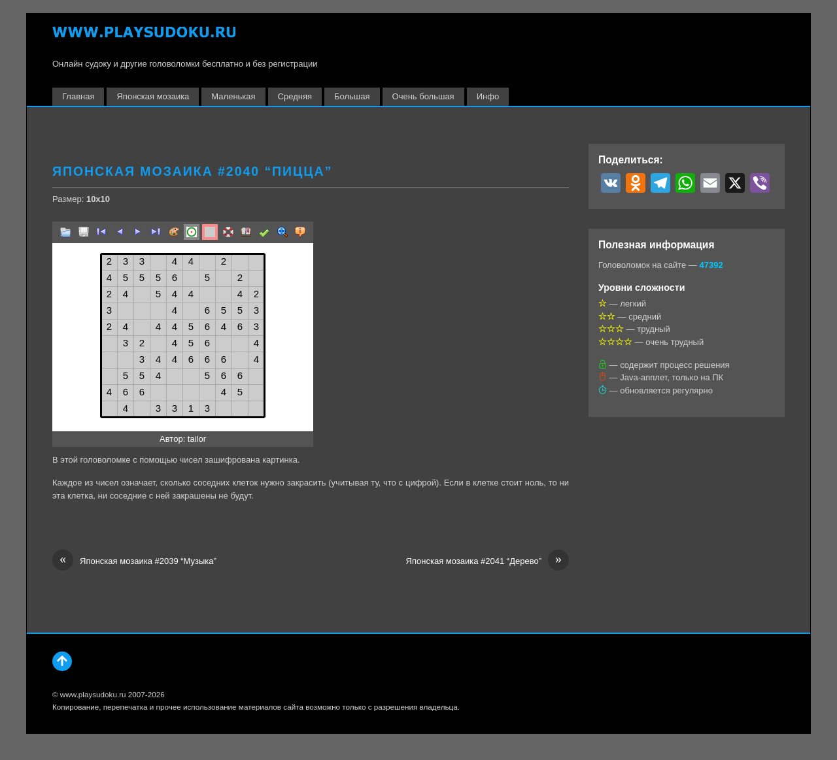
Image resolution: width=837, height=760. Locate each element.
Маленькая (233, 96)
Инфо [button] (488, 96)
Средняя (295, 96)
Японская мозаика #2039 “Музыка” (134, 561)
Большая (352, 96)
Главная (78, 96)
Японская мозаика (152, 96)
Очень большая (423, 96)
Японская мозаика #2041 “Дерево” (487, 561)
